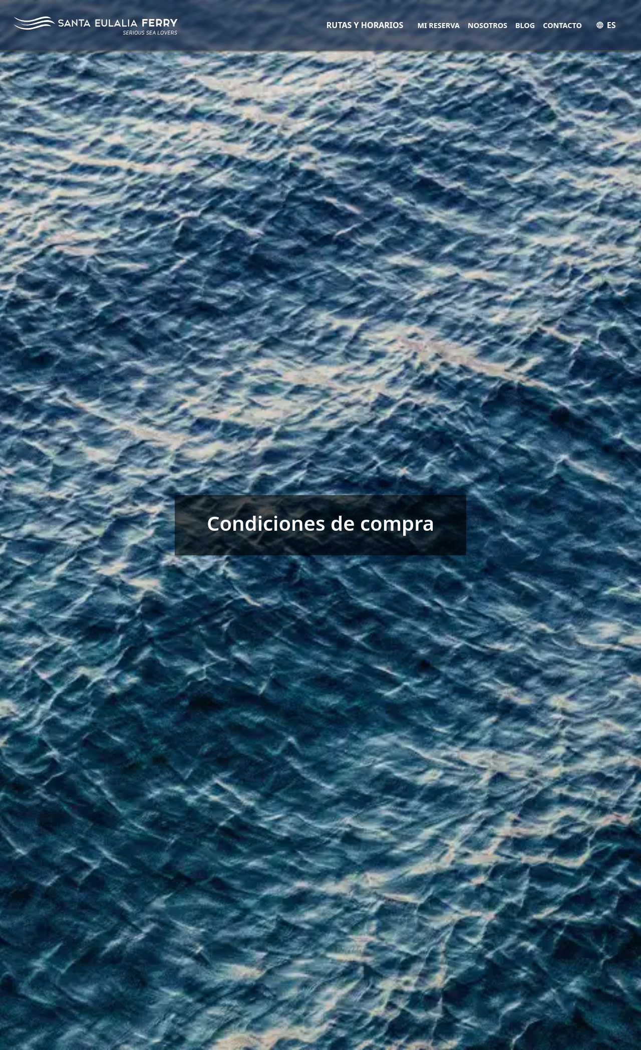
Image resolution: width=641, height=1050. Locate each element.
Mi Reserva (438, 25)
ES (606, 25)
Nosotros (487, 25)
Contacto (562, 25)
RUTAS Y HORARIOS (365, 25)
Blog (525, 25)
